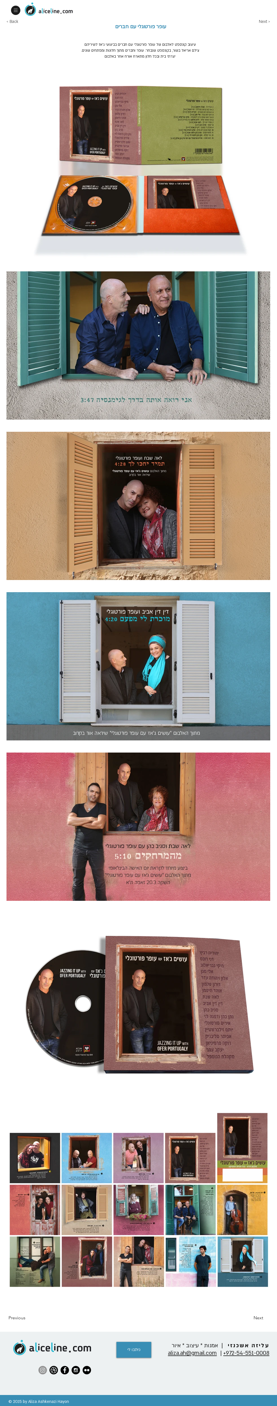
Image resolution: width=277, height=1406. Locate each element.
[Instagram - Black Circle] (76, 1370)
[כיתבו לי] (133, 1350)
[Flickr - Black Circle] (87, 1370)
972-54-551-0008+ (246, 1353)
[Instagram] (42, 1370)
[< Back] (25, 21)
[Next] (249, 1318)
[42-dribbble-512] (53, 1370)
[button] (15, 10)
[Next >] (268, 21)
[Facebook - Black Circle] (64, 1370)
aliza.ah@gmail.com (192, 1353)
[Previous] (27, 1318)
